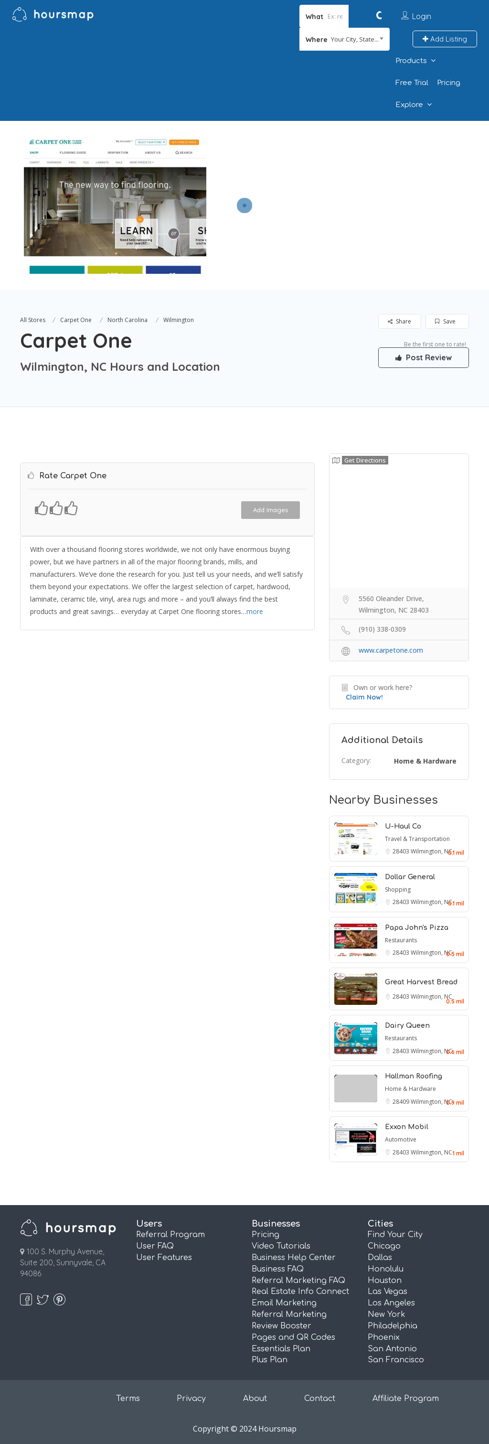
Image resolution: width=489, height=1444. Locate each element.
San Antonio (392, 1349)
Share (399, 321)
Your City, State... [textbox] (355, 39)
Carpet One (76, 320)
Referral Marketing (289, 1314)
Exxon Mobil (406, 1127)
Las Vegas (387, 1291)
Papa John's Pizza (416, 927)
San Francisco (396, 1360)
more (254, 611)
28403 (402, 851)
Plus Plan (269, 1360)
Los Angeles (391, 1303)
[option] (115, 205)
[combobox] (344, 39)
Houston (385, 1280)
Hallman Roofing (413, 1076)
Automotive (400, 1139)
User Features (164, 1257)
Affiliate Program (405, 1398)
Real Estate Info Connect (300, 1291)
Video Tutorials (281, 1246)
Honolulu (386, 1269)
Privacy (191, 1398)
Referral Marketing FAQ (298, 1280)
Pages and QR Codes (293, 1337)
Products (411, 61)
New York (386, 1314)
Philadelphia (392, 1326)
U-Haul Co (403, 826)
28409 (402, 1102)
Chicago (384, 1246)
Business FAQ (278, 1269)
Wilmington (178, 320)
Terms (128, 1398)
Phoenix (384, 1337)
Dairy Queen (407, 1025)
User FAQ (155, 1246)
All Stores (32, 320)
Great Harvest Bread (421, 982)
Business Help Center (294, 1257)
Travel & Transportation (417, 839)
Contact (319, 1398)
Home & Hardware (425, 760)
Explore (409, 105)
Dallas (380, 1257)
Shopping (398, 889)
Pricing (448, 83)
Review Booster (281, 1326)
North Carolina (127, 320)
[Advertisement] (345, 188)
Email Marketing (284, 1303)
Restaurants (401, 940)
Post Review (423, 357)
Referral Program (170, 1234)
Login (421, 16)
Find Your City (395, 1234)
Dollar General (410, 877)
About (255, 1398)
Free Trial (411, 83)
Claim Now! (364, 697)
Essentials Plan (281, 1349)
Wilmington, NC (431, 851)
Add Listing (445, 38)
